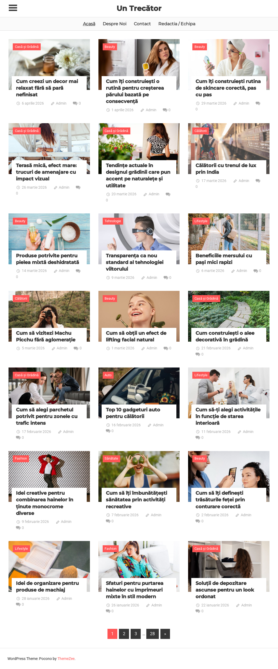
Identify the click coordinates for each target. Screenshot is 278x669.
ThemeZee (65, 658)
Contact (142, 23)
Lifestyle (201, 221)
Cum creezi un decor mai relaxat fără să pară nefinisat (47, 88)
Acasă (89, 23)
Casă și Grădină (27, 47)
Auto (108, 375)
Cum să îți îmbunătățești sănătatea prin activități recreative (136, 499)
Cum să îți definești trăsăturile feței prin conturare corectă (220, 499)
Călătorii (200, 131)
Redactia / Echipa (176, 23)
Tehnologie (113, 221)
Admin (61, 103)
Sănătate (111, 458)
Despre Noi (114, 23)
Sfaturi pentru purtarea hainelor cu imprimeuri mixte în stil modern (134, 590)
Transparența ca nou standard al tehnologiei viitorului (134, 262)
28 (152, 633)
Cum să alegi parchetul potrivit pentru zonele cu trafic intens (46, 416)
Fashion (21, 458)
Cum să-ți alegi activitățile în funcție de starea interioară (228, 416)
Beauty (110, 47)
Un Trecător (139, 8)
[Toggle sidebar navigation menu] (13, 8)
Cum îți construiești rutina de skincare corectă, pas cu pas (228, 88)
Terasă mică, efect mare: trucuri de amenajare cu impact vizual (46, 172)
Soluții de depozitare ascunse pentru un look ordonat (225, 590)
